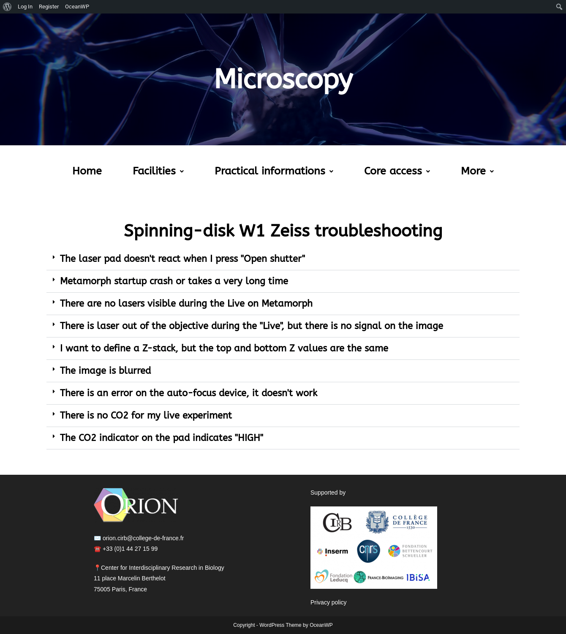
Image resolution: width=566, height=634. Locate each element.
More (477, 171)
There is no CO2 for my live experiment (146, 415)
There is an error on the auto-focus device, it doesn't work (188, 393)
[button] (158, 171)
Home (87, 171)
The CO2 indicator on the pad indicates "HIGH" (161, 438)
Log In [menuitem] (25, 6)
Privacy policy (328, 602)
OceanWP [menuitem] (77, 6)
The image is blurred (105, 370)
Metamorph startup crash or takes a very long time (174, 281)
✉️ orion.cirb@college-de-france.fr (139, 538)
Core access (397, 171)
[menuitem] (7, 7)
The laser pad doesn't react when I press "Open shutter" (182, 258)
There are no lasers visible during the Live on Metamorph (186, 303)
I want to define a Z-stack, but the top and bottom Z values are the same (224, 348)
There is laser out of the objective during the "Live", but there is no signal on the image (251, 326)
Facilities (158, 171)
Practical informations (274, 171)
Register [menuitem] (49, 6)
